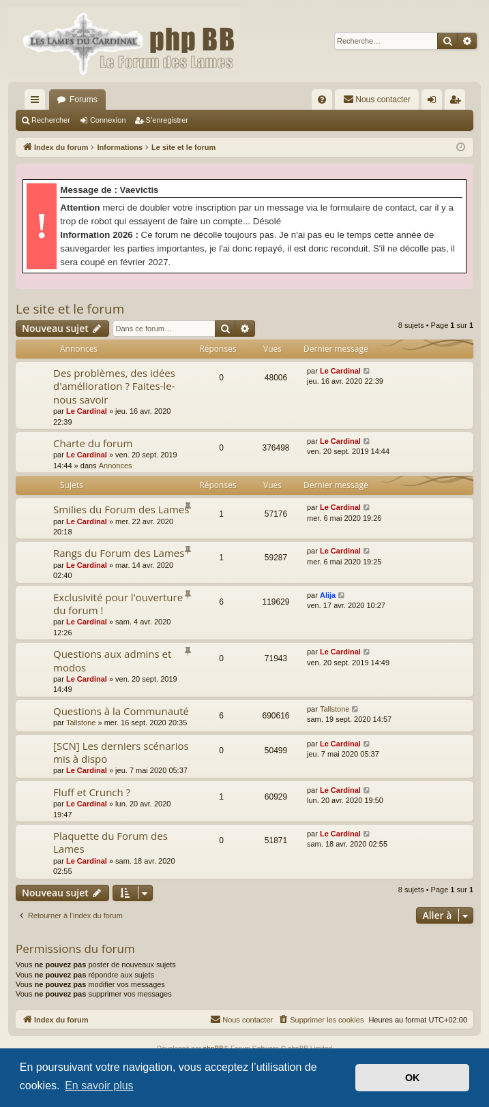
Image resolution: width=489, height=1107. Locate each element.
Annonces (115, 465)
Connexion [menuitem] (435, 102)
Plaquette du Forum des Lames (110, 842)
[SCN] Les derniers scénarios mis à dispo (121, 752)
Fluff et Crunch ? (91, 792)
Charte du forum (92, 443)
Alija (328, 595)
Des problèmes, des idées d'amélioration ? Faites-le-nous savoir (114, 386)
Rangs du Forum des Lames (118, 553)
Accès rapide (37, 102)
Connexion (108, 120)
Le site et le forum (70, 309)
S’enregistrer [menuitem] (458, 102)
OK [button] (412, 1077)
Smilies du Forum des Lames (121, 509)
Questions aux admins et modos (112, 660)
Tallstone (80, 722)
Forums (84, 99)
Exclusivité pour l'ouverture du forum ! (118, 603)
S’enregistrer (167, 120)
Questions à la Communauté (121, 711)
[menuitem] (322, 99)
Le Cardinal (86, 411)
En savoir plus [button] (99, 1085)
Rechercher (50, 120)
